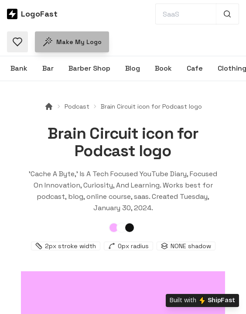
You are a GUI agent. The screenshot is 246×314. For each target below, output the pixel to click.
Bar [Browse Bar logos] (48, 68)
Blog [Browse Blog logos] (132, 68)
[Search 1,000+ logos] (227, 13)
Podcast (77, 106)
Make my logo (72, 42)
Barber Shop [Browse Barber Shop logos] (89, 68)
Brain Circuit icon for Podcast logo (151, 106)
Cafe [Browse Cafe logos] (195, 68)
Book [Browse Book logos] (163, 68)
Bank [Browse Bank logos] (18, 68)
